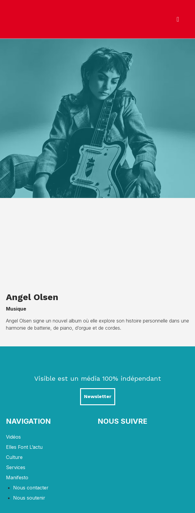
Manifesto (17, 477)
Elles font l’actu (24, 447)
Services (15, 467)
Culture (14, 457)
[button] (178, 19)
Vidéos (13, 437)
